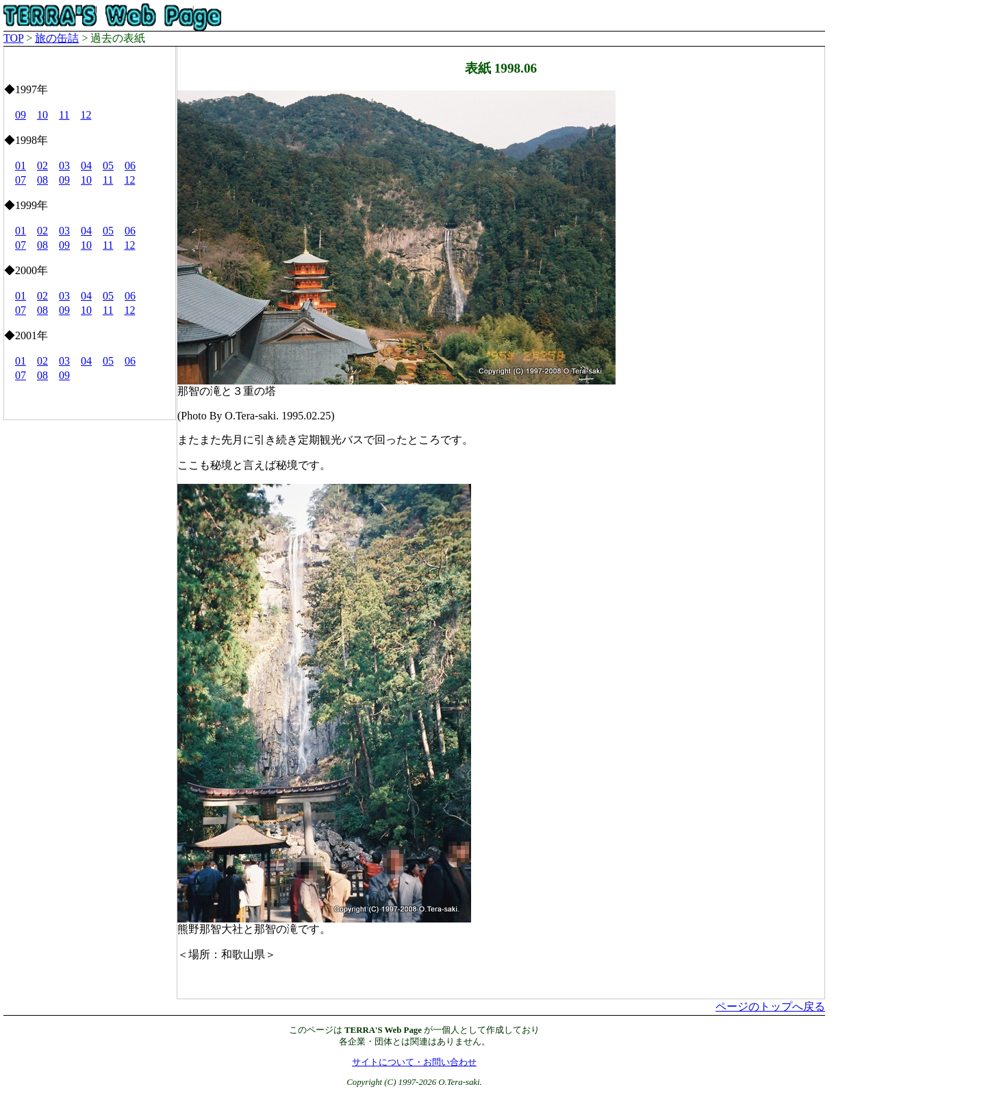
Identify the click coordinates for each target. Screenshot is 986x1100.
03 (64, 165)
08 (42, 180)
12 (85, 115)
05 (108, 165)
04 (86, 165)
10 (42, 115)
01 (20, 165)
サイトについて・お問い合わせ (414, 1062)
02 (42, 165)
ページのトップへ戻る (770, 1006)
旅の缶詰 (57, 38)
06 (130, 165)
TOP (13, 38)
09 (20, 115)
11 (64, 115)
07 (20, 180)
